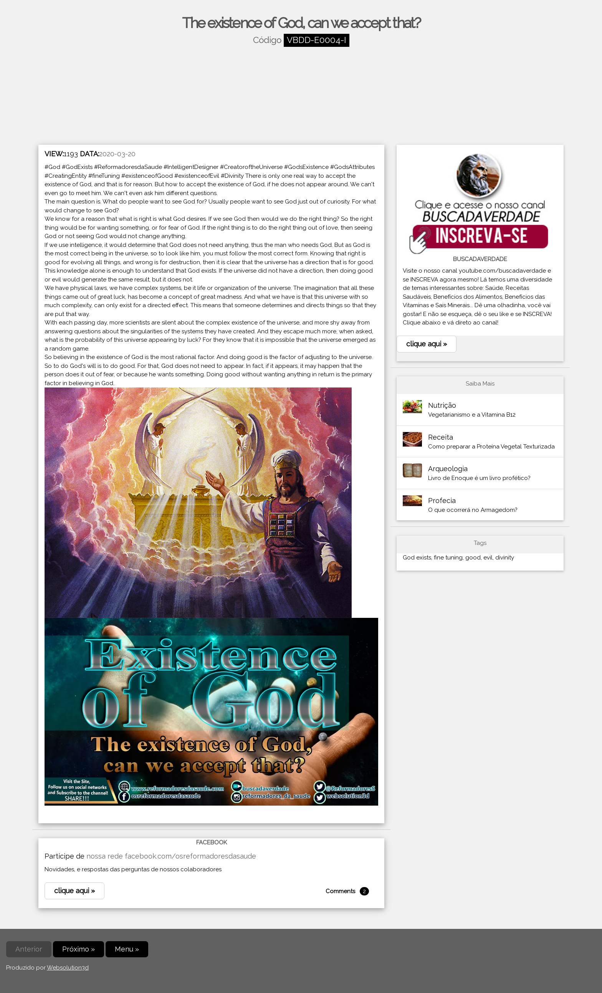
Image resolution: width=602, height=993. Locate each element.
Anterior (28, 949)
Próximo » (78, 949)
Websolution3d (68, 967)
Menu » (127, 949)
